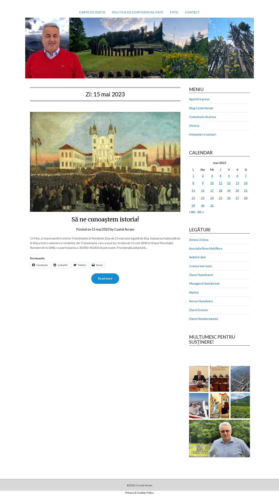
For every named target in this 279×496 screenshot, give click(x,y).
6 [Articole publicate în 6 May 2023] (237, 175)
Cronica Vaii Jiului (200, 266)
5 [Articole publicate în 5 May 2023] (229, 175)
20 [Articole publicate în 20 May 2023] (237, 190)
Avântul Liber (197, 257)
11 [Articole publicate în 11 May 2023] (220, 183)
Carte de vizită (92, 12)
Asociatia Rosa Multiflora (205, 248)
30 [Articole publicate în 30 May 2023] (202, 205)
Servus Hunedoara (201, 301)
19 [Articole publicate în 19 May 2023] (229, 190)
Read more (105, 278)
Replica (194, 292)
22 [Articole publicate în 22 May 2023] (193, 198)
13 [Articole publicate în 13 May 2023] (237, 183)
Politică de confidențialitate (137, 12)
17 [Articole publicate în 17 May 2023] (212, 190)
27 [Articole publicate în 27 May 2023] (237, 198)
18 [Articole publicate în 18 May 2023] (220, 190)
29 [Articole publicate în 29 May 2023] (193, 205)
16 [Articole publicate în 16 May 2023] (202, 190)
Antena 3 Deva (198, 239)
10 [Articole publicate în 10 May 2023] (212, 183)
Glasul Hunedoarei (201, 274)
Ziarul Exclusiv (198, 310)
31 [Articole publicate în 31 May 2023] (212, 205)
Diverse (194, 125)
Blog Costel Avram (201, 108)
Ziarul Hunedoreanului (203, 318)
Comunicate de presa (202, 116)
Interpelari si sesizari (202, 134)
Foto (174, 12)
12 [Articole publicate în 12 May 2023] (229, 183)
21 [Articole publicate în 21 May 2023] (245, 190)
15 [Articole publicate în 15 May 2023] (193, 190)
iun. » (200, 211)
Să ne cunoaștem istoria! (105, 219)
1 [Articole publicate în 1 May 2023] (193, 175)
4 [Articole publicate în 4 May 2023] (220, 175)
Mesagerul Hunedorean (204, 283)
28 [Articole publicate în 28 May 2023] (245, 198)
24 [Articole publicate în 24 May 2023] (212, 198)
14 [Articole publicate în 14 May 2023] (245, 183)
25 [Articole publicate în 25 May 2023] (220, 198)
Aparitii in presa (199, 99)
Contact (192, 12)
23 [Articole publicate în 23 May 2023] (202, 198)
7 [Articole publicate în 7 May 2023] (246, 175)
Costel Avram (124, 229)
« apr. (192, 211)
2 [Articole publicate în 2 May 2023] (203, 175)
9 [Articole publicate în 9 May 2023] (203, 183)
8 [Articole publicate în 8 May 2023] (193, 183)
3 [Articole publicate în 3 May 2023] (212, 175)
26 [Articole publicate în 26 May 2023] (229, 198)
